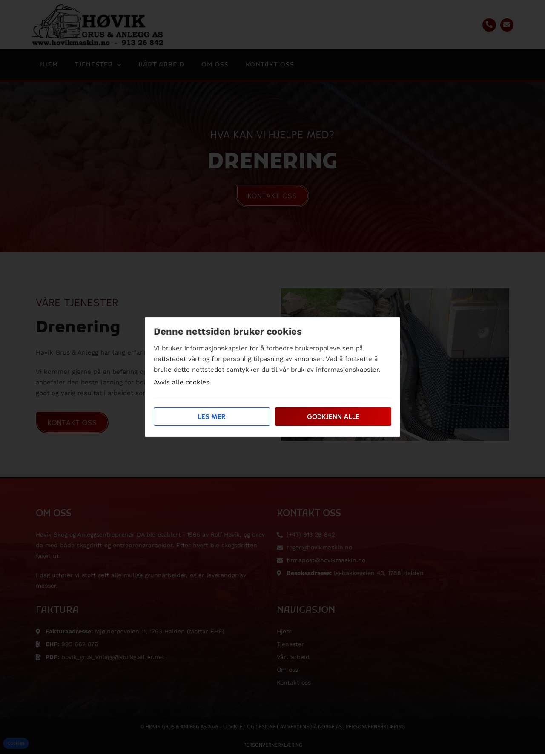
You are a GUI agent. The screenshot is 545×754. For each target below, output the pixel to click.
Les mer (212, 417)
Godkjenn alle (333, 417)
